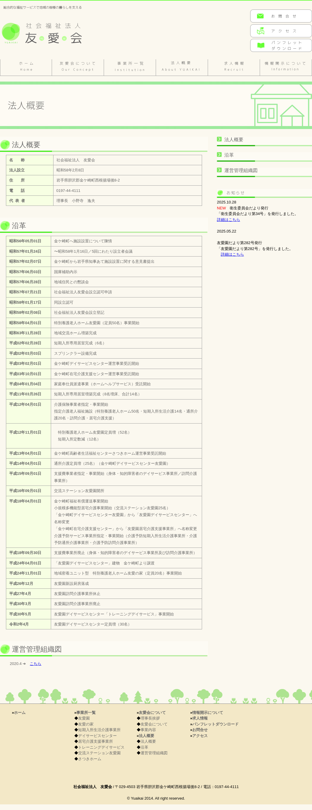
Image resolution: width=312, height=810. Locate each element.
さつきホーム (89, 759)
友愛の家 (86, 724)
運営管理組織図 (241, 170)
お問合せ (200, 730)
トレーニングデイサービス (101, 747)
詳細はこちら (228, 219)
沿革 (229, 154)
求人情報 (234, 67)
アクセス (200, 735)
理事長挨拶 (150, 718)
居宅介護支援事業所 (95, 741)
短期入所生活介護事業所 (99, 730)
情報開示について (286, 67)
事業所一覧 (86, 712)
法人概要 (182, 67)
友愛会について (78, 67)
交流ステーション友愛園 (99, 753)
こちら (35, 663)
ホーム (26, 67)
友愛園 (84, 718)
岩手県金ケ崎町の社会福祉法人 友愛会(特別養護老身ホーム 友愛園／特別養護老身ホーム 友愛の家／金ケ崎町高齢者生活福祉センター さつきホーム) (52, 30)
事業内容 (148, 730)
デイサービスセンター (97, 735)
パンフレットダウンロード (215, 724)
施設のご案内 (130, 67)
